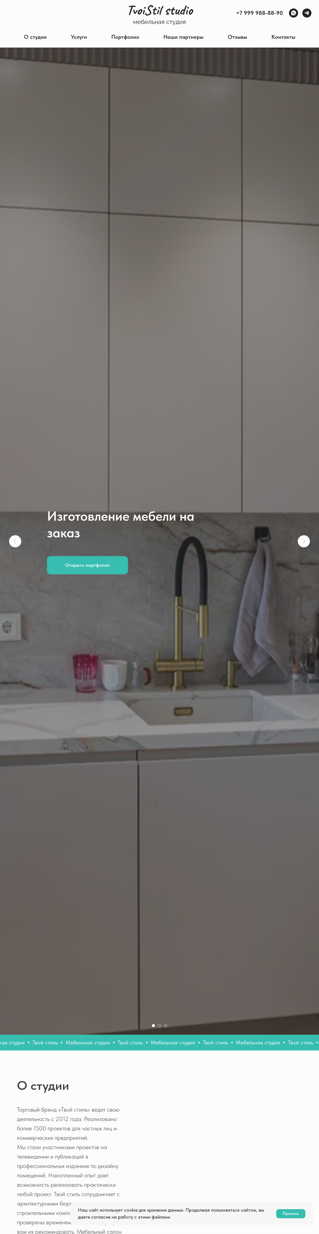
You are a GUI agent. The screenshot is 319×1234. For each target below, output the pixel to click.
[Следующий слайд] (304, 541)
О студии (35, 37)
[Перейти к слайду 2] (159, 1025)
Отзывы (237, 37)
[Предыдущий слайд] (15, 541)
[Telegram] (306, 13)
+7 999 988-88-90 (259, 13)
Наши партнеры (183, 37)
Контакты (283, 37)
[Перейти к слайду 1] (153, 1025)
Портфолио (125, 37)
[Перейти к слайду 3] (165, 1025)
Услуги (79, 37)
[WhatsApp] (293, 13)
